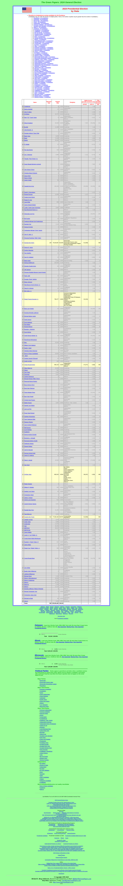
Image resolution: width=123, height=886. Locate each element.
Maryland (56, 609)
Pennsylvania (78, 611)
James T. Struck (28, 497)
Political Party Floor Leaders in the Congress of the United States (61, 863)
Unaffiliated (43, 782)
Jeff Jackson (27, 269)
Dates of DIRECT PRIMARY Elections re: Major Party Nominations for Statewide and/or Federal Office (61, 864)
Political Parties (42, 671)
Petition (42, 779)
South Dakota (57, 612)
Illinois (68, 607)
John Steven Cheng (29, 169)
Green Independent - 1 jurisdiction (43, 61)
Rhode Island (42, 612)
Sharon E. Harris (28, 247)
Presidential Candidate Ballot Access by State (75, 835)
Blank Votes (27, 136)
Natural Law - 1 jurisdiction (41, 70)
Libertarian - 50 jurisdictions (41, 19)
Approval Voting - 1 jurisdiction (42, 50)
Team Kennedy (44, 749)
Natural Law (43, 734)
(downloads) (61, 873)
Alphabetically (52, 824)
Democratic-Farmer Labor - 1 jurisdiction (44, 57)
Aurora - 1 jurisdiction (39, 51)
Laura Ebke (27, 202)
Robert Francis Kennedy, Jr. (31, 299)
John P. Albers (28, 112)
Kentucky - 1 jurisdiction (40, 66)
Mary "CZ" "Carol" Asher (30, 117)
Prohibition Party (44, 742)
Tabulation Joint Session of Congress (70, 812)
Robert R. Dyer (28, 200)
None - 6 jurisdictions (39, 36)
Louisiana (46, 609)
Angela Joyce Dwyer (29, 197)
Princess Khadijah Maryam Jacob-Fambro (35, 272)
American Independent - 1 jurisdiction (43, 49)
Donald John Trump (29, 517)
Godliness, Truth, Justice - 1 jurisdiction (44, 59)
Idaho (64, 607)
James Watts (27, 544)
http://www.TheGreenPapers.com (63, 882)
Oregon (72, 611)
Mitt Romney (27, 427)
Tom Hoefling (27, 253)
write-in (26, 601)
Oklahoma (67, 611)
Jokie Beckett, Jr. (28, 130)
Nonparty (42, 774)
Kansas (80, 607)
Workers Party (43, 758)
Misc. (25, 342)
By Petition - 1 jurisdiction (40, 53)
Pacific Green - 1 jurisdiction (41, 77)
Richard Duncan (28, 194)
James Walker (28, 532)
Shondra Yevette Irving (30, 266)
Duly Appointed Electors (61, 813)
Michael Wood (28, 576)
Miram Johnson (28, 282)
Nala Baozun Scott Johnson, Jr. (32, 285)
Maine (51, 609)
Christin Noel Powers (29, 400)
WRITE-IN (27, 528)
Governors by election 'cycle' (61, 841)
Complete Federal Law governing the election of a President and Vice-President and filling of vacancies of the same (61, 871)
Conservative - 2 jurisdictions (41, 43)
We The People (44, 756)
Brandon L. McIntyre (29, 329)
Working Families (44, 760)
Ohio (62, 611)
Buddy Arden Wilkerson (30, 571)
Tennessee (63, 612)
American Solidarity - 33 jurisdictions (43, 24)
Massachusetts (62, 609)
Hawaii (60, 607)
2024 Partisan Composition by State (61, 852)
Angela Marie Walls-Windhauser (32, 538)
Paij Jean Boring (28, 150)
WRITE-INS (27, 530)
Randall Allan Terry (29, 510)
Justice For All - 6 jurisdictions (42, 35)
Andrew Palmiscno (29, 376)
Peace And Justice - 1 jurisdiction (42, 81)
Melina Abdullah (28, 109)
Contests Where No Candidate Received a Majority (61, 808)
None (26, 355)
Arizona (52, 606)
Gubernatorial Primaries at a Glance (53, 843)
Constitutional (43, 718)
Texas (68, 612)
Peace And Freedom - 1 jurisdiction (43, 79)
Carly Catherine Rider (29, 419)
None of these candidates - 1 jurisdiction (44, 73)
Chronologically (51, 825)
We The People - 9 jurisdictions (42, 32)
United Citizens (44, 753)
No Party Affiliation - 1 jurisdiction (42, 71)
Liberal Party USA (44, 730)
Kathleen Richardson (29, 416)
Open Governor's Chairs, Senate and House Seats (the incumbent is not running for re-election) (61, 846)
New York (43, 611)
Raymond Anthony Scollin (30, 441)
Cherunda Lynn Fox (29, 214)
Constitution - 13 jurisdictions (41, 30)
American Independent (45, 710)
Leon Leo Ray (27, 409)
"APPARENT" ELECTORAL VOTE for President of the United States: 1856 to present (61, 818)
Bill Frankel (27, 218)
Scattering (26, 432)
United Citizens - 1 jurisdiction (42, 91)
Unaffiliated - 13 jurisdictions (41, 31)
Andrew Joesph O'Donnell (30, 358)
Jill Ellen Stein (27, 474)
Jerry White (27, 568)
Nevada (58, 610)
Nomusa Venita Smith (29, 453)
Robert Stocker (28, 484)
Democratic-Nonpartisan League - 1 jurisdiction (46, 58)
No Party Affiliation (44, 770)
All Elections (50, 833)
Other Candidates (44, 777)
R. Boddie (26, 144)
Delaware (79, 606)
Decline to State (44, 765)
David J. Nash (27, 348)
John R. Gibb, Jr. (28, 234)
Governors (56, 838)
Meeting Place (70, 627)
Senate (62, 838)
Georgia (56, 607)
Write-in (26, 586)
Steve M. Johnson (28, 288)
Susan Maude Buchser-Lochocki (32, 164)
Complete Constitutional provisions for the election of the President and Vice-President (61, 870)
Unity (41, 755)
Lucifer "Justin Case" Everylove (32, 207)
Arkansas (57, 606)
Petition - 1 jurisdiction (40, 83)
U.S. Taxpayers (44, 704)
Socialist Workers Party (46, 748)
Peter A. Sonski (28, 460)
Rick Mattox (27, 324)
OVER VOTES (28, 361)
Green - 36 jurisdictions (40, 22)
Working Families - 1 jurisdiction (42, 97)
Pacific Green (43, 699)
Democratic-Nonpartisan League (48, 684)
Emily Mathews (28, 322)
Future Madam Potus (29, 392)
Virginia (81, 612)
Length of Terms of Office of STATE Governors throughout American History (61, 865)
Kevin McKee (27, 332)
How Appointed (62, 627)
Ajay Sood (27, 465)
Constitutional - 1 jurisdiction (41, 54)
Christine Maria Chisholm (30, 173)
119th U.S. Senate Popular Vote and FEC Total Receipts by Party (61, 803)
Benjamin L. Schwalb (29, 438)
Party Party (43, 737)
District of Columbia (44, 607)
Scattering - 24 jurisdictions (41, 28)
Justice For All (43, 725)
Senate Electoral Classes (61, 857)
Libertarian (42, 698)
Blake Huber (27, 260)
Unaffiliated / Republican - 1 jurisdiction (44, 90)
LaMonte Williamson (29, 574)
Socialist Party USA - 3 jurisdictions (43, 42)
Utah (72, 612)
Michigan (69, 609)
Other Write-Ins (28, 368)
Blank (25, 138)
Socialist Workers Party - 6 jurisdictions (44, 38)
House (66, 838)
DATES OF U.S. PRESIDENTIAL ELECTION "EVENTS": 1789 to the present (61, 817)
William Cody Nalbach (29, 345)
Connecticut (73, 606)
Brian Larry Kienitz (29, 308)
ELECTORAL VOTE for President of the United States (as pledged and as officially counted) (61, 819)
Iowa (76, 607)
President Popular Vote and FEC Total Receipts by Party (61, 802)
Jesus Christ (27, 176)
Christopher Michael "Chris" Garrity (33, 230)
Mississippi (80, 609)
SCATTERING (28, 429)
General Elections (71, 833)
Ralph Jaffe (27, 276)
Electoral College (70, 830)
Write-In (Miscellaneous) (30, 578)
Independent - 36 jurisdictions (41, 23)
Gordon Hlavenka (28, 250)
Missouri (42, 610)
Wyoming (71, 613)
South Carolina (49, 612)
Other (41, 775)
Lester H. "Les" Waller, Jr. (30, 535)
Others (26, 370)
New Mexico (78, 610)
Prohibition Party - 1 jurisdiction (42, 86)
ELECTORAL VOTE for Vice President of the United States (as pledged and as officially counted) (61, 820)
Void (25, 526)
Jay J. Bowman (28, 154)
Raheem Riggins (28, 422)
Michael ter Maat (28, 598)
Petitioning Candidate (45, 780)
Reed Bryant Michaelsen (30, 339)
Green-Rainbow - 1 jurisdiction (42, 62)
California (62, 606)
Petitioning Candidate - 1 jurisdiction (43, 82)
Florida (51, 607)
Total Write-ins (28, 514)
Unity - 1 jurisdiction (39, 93)
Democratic (43, 680)
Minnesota (74, 609)
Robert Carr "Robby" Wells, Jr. (32, 548)
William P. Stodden (29, 487)
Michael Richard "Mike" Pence (32, 378)
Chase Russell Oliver (29, 364)
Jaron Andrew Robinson (30, 425)
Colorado (67, 606)
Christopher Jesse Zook (30, 595)
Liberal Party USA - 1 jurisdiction (42, 67)
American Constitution (45, 689)
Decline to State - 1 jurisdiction (42, 55)
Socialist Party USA (45, 746)
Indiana (72, 607)
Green (41, 692)
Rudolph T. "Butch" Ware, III (31, 542)
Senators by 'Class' (61, 840)
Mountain (42, 732)
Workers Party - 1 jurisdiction (41, 95)
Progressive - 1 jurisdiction (41, 85)
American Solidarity (45, 711)
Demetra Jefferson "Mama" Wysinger (33, 588)
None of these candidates (46, 786)
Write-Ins (26, 584)
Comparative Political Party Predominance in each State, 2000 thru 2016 (61, 859)
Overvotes (27, 374)
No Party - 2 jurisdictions (40, 45)
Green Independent (45, 694)
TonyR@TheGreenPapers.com (71, 880)
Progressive (43, 741)
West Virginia (59, 613)
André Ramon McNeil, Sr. (30, 335)
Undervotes (27, 524)
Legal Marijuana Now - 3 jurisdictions (43, 41)
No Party (42, 768)
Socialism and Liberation (46, 736)
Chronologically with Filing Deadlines (66, 825)
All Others (26, 114)
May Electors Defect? (61, 816)
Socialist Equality (44, 744)
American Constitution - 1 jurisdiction (43, 47)
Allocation (61, 811)
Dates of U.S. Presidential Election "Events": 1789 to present (61, 867)
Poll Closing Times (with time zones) (61, 826)
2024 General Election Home (61, 800)
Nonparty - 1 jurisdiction (40, 74)
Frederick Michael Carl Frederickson (33, 221)
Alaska (47, 606)
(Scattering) (27, 106)
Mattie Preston (28, 402)
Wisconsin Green (44, 706)
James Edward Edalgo (30, 205)
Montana (47, 610)
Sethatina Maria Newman (30, 351)
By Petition (42, 763)
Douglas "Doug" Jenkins (30, 279)
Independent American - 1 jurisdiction (43, 63)
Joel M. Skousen (28, 450)
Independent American (45, 722)
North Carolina (49, 611)
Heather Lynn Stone (29, 491)
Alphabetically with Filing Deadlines (66, 824)
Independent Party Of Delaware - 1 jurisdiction (46, 65)
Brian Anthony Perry (29, 385)
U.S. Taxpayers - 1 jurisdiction (42, 89)
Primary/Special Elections (60, 833)
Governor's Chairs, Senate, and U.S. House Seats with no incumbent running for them (61, 847)
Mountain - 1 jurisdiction (40, 69)
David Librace (27, 319)
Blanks (26, 140)
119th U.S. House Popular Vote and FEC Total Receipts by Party (61, 805)
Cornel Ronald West (29, 558)
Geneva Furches (28, 227)
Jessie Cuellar (27, 180)
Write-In (26, 582)
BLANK (26, 127)
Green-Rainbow (44, 696)
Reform (42, 703)
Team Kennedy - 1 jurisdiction (41, 87)
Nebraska (53, 610)
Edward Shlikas (28, 446)
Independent (43, 767)
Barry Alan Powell (28, 396)
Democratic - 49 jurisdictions (41, 20)
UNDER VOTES (28, 519)
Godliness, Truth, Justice (46, 720)
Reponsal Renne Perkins (30, 381)
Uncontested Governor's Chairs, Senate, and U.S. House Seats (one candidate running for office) (61, 848)
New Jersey (72, 610)
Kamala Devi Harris (29, 242)
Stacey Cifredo (28, 178)
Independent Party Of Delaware (48, 724)
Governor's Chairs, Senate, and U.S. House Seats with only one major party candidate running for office (61, 850)
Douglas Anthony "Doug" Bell (31, 133)
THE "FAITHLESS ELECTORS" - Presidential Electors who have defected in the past (61, 815)
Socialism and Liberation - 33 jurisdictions (44, 26)
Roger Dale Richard (29, 413)
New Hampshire (64, 610)
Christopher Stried (29, 495)
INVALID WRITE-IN (29, 262)
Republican (43, 685)
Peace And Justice (44, 701)
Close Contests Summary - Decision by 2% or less (61, 807)
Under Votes (27, 521)
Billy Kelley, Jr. (28, 291)
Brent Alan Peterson (29, 388)
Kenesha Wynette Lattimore (31, 312)
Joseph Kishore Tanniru (30, 504)
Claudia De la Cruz (29, 186)
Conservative (43, 717)
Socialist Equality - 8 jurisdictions (42, 34)
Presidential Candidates (62, 618)
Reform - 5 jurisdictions (40, 39)
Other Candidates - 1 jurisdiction (42, 75)
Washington (52, 613)
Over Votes (27, 372)
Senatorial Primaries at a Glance (70, 843)
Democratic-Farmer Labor (46, 682)
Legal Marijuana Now (45, 729)
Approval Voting (44, 713)
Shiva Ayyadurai (28, 123)
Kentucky (41, 609)
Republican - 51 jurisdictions (41, 18)
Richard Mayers (28, 326)
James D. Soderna (29, 455)
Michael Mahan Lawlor (30, 316)
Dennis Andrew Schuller (30, 434)
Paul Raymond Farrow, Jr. (30, 209)
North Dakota (57, 611)
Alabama (43, 606)
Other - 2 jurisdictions (39, 46)
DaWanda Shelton (29, 443)
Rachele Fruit (27, 224)
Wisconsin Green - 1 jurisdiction (42, 94)
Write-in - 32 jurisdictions (40, 27)
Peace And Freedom (45, 739)
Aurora (41, 715)
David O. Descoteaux (29, 192)
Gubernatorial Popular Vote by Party (61, 804)
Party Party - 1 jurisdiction (41, 78)
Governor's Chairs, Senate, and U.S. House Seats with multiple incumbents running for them (61, 849)
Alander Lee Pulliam (29, 405)
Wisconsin (65, 613)
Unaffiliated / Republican (46, 751)
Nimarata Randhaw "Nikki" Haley (32, 238)
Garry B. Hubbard (28, 257)
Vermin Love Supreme (30, 499)
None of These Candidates (31, 353)
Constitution (43, 691)
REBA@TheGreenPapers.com (82, 879)
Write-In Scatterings (29, 580)
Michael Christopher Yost (30, 591)
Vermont (76, 612)
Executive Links (61, 616)
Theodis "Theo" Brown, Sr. (31, 158)
